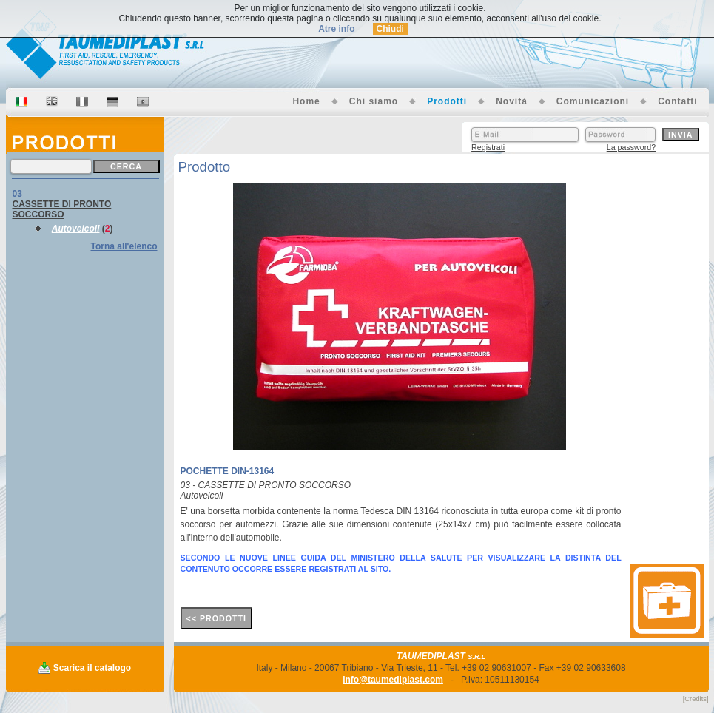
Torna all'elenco (124, 246)
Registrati (488, 147)
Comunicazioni (592, 101)
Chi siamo (373, 101)
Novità (512, 101)
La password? (631, 147)
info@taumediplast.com (393, 680)
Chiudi (390, 29)
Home (306, 101)
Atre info (336, 29)
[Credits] (696, 699)
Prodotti (447, 101)
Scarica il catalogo (92, 668)
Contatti (677, 101)
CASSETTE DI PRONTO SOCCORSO (62, 209)
